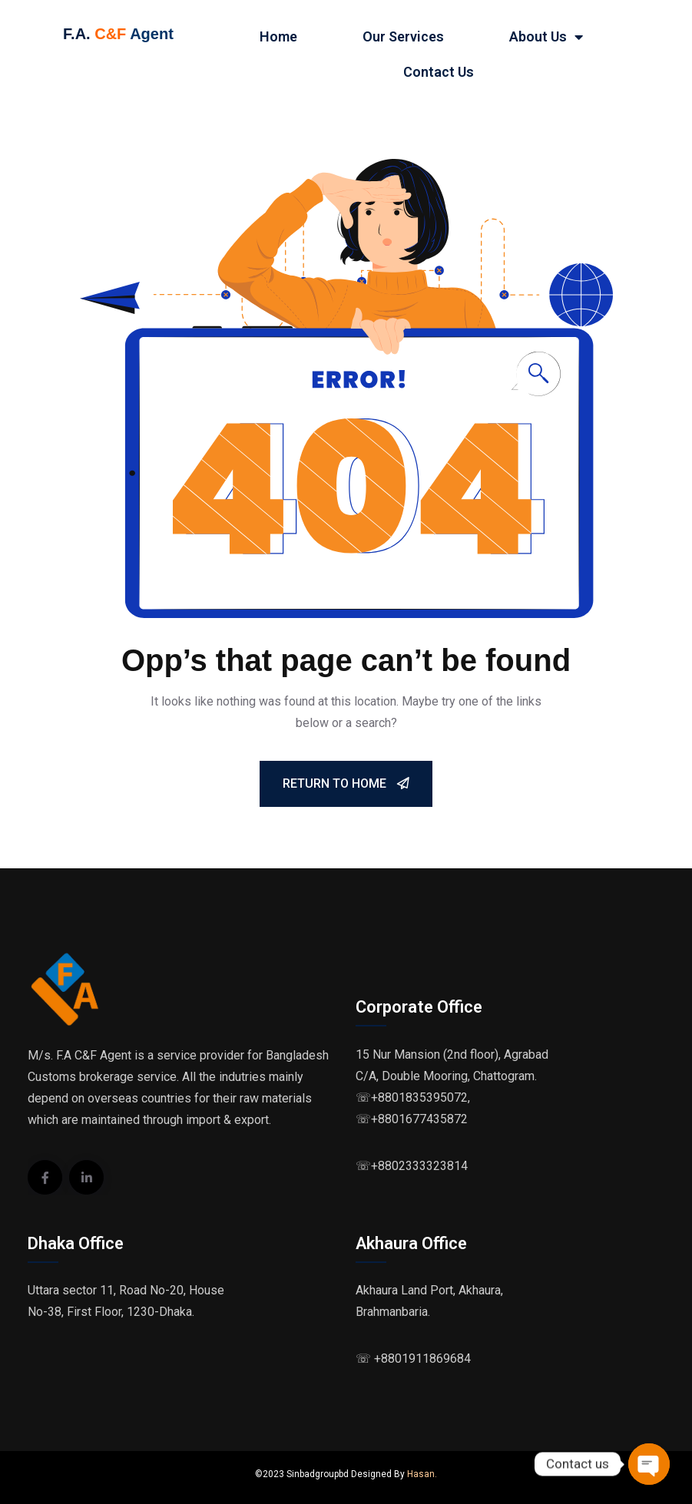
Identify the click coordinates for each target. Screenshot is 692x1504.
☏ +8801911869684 (413, 1358)
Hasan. (422, 1474)
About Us (546, 36)
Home (278, 36)
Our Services (403, 36)
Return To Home (346, 783)
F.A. (77, 33)
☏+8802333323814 (412, 1166)
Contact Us (438, 72)
